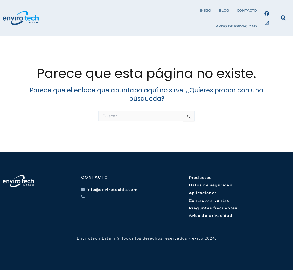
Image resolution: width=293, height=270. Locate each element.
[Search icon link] (283, 18)
